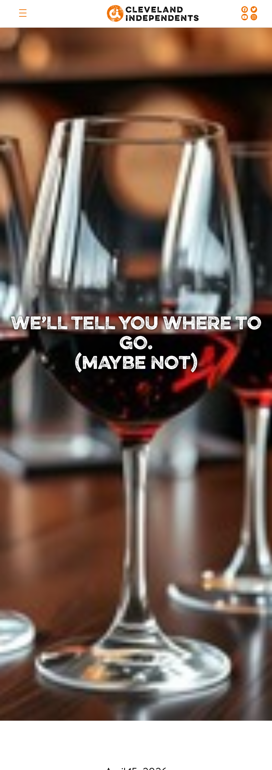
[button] (23, 13)
